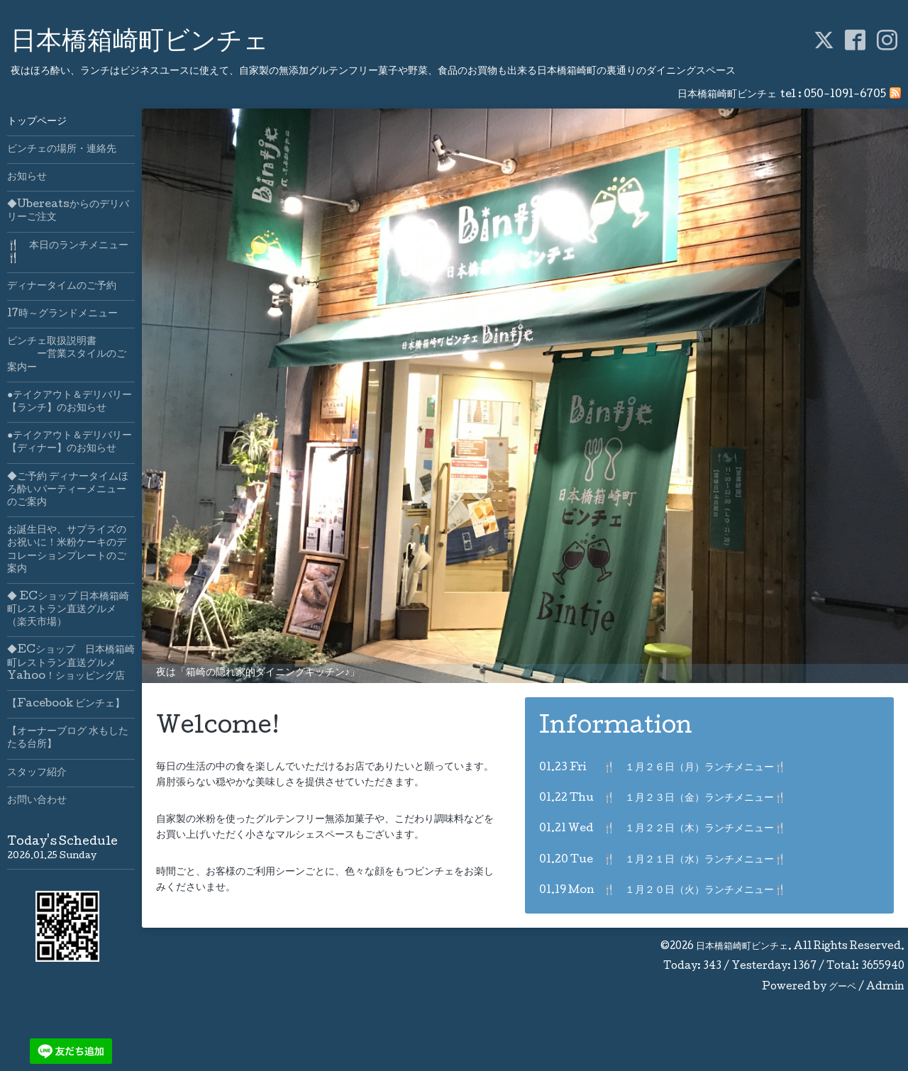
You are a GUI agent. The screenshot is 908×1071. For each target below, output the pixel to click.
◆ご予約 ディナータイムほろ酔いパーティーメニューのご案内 (67, 490)
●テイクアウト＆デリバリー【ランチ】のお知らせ (69, 402)
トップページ (37, 122)
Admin (885, 987)
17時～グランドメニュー (62, 314)
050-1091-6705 (845, 95)
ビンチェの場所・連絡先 (61, 149)
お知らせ (27, 177)
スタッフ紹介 (37, 773)
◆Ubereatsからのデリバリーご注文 (68, 211)
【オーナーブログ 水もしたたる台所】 (67, 738)
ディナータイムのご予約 (61, 286)
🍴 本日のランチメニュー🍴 (67, 252)
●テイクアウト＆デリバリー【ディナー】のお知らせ (69, 443)
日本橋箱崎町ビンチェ (140, 43)
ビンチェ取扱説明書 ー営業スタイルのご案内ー (66, 354)
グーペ (842, 987)
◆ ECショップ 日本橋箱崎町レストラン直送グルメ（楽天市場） (68, 610)
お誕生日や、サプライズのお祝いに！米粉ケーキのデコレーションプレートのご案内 (66, 550)
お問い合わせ (37, 800)
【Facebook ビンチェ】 (66, 704)
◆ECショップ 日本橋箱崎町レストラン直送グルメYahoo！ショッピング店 (71, 663)
